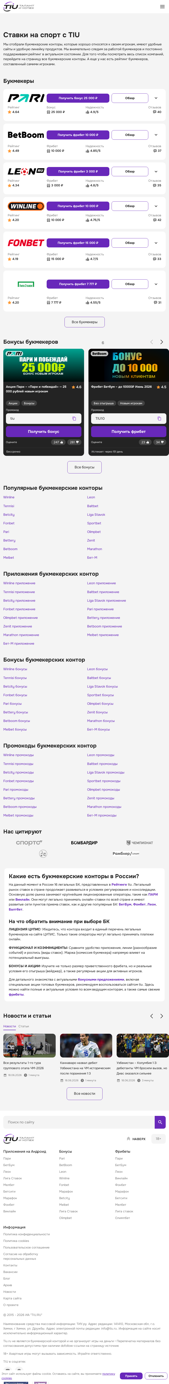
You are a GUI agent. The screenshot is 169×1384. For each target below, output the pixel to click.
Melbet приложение (104, 639)
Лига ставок (124, 1219)
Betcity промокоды (19, 779)
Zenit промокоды (101, 805)
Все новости (84, 1101)
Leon (91, 498)
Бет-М (92, 560)
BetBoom (65, 1173)
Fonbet (9, 525)
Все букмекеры (84, 322)
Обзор (130, 98)
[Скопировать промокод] (74, 419)
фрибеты (16, 1002)
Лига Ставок (12, 1186)
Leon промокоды (101, 761)
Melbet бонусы (15, 735)
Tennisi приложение (20, 595)
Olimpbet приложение (21, 621)
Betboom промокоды (21, 814)
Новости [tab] (9, 1034)
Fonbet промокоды (19, 788)
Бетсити (9, 1200)
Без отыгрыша (104, 404)
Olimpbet (94, 534)
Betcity (9, 516)
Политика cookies (16, 1249)
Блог (6, 1287)
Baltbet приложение (104, 595)
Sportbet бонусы (101, 700)
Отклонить (156, 1376)
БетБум (125, 912)
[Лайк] (58, 442)
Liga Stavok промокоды (107, 779)
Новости (9, 1300)
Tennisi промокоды (19, 770)
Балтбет (15, 917)
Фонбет (139, 912)
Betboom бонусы (17, 726)
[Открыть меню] (162, 6)
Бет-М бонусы (99, 735)
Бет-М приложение (19, 648)
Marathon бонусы (101, 726)
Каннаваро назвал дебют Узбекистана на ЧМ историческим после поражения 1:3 (85, 1076)
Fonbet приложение (20, 612)
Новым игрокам (131, 404)
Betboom (10, 551)
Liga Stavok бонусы (103, 691)
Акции (13, 404)
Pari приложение (101, 612)
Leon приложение (102, 586)
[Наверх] (135, 1146)
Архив (7, 1293)
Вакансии (10, 1280)
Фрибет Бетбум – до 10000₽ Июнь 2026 (121, 387)
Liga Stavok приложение (108, 604)
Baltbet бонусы (99, 682)
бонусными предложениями (101, 987)
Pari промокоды (16, 796)
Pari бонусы (13, 709)
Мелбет (9, 1193)
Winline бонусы (16, 673)
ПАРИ (153, 902)
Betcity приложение (20, 604)
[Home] (19, 1147)
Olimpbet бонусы (101, 709)
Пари (7, 1167)
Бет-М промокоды (102, 823)
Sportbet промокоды (104, 788)
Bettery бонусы (16, 718)
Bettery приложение (104, 621)
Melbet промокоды (19, 823)
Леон (151, 912)
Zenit (91, 542)
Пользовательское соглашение (26, 1256)
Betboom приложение (105, 630)
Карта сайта (12, 1306)
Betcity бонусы (16, 691)
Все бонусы (84, 468)
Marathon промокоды (105, 814)
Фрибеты (122, 1159)
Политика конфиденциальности (26, 1242)
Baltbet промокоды (103, 770)
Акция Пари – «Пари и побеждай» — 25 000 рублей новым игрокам (36, 389)
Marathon (95, 551)
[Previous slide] (152, 342)
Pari (6, 534)
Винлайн (22, 907)
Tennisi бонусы (15, 682)
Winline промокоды (19, 761)
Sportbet (94, 525)
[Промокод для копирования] (40, 419)
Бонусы (29, 404)
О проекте (10, 1313)
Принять (131, 1376)
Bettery (9, 542)
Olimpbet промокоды (104, 796)
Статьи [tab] (23, 1034)
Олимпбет (122, 1226)
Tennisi (9, 507)
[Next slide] (162, 342)
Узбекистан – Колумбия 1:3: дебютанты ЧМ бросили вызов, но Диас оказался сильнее (142, 1076)
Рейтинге (119, 892)
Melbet (9, 560)
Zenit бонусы (98, 718)
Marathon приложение (22, 639)
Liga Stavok (97, 516)
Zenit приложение (18, 630)
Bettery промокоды (19, 805)
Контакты (10, 1273)
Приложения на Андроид (24, 1159)
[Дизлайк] (74, 442)
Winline (9, 498)
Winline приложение (20, 586)
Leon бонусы (98, 673)
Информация (14, 1235)
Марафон (10, 1206)
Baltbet (93, 507)
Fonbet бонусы (16, 700)
